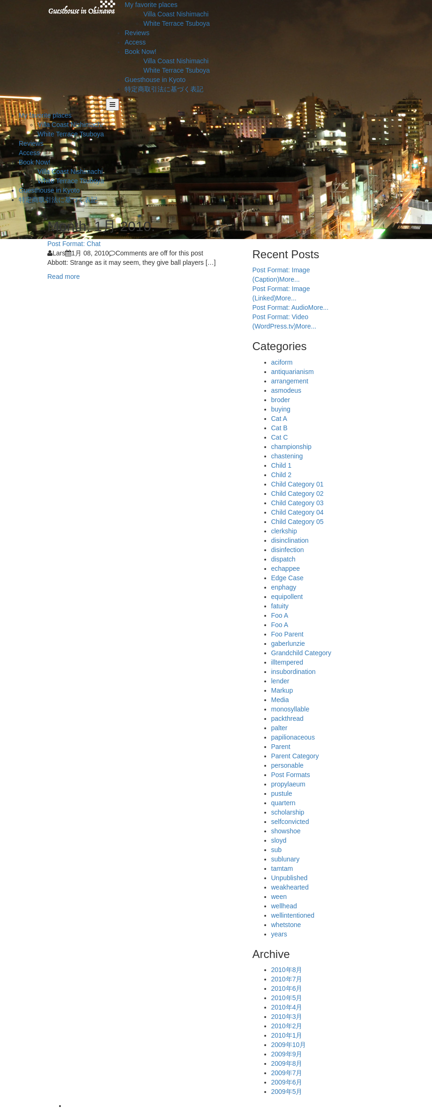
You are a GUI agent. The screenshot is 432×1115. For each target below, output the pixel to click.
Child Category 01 (297, 484)
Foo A (280, 615)
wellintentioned (293, 915)
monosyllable (290, 709)
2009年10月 (288, 1044)
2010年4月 (287, 1007)
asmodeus (286, 390)
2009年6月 (287, 1082)
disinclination (290, 540)
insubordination (293, 671)
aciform (282, 362)
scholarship (288, 812)
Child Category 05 (297, 521)
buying (280, 409)
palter (279, 728)
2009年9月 (287, 1054)
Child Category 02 (297, 493)
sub (276, 849)
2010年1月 (287, 1035)
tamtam (282, 868)
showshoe (286, 831)
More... (289, 279)
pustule (281, 793)
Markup (282, 690)
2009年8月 (287, 1063)
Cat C (279, 437)
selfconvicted (290, 821)
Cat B (279, 428)
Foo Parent (287, 634)
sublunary (285, 859)
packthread (287, 718)
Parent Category (295, 756)
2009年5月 (287, 1091)
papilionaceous (293, 737)
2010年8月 (287, 969)
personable (287, 765)
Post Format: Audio (280, 307)
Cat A (279, 418)
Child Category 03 (297, 503)
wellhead (284, 906)
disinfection (287, 550)
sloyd (279, 840)
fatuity (280, 606)
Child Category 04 (297, 512)
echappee (285, 568)
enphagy (284, 587)
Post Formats (290, 774)
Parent (280, 746)
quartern (283, 803)
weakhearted (290, 887)
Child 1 (281, 465)
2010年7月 (287, 979)
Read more (63, 276)
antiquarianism (292, 371)
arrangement (289, 381)
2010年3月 (287, 1016)
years (279, 934)
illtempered (287, 662)
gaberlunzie (288, 643)
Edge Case (287, 578)
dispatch (283, 559)
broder (280, 400)
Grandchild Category (301, 653)
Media (280, 699)
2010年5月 (287, 998)
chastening (287, 456)
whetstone (286, 924)
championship (291, 446)
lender (280, 681)
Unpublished (289, 878)
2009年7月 (287, 1073)
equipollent (287, 596)
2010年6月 (287, 988)
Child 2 (281, 475)
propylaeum (288, 784)
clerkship (284, 531)
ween (279, 896)
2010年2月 (287, 1026)
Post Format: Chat (74, 243)
